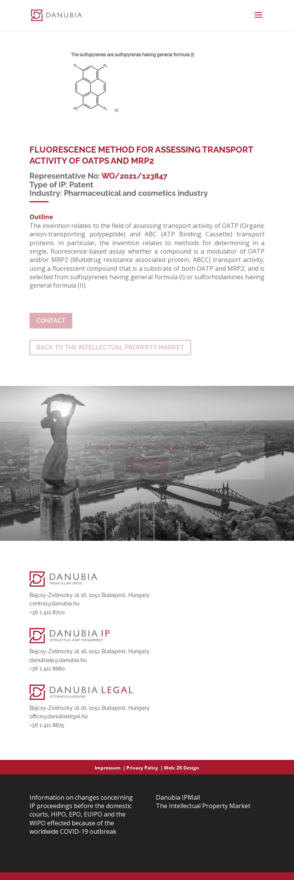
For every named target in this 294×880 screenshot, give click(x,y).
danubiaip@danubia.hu (58, 660)
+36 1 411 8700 (47, 612)
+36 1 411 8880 (47, 668)
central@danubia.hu (54, 603)
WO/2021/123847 (134, 176)
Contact (50, 320)
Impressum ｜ (110, 768)
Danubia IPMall (178, 797)
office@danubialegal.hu (58, 716)
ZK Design (187, 768)
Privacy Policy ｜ (145, 768)
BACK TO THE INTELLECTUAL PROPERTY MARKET (110, 347)
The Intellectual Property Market (203, 806)
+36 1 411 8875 (46, 725)
